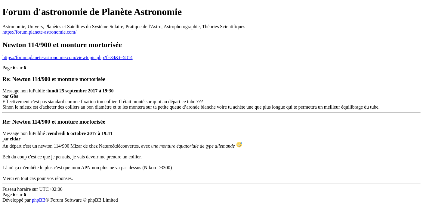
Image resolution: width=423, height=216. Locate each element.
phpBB (38, 199)
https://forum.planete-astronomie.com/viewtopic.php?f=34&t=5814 (67, 57)
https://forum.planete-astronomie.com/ (39, 31)
